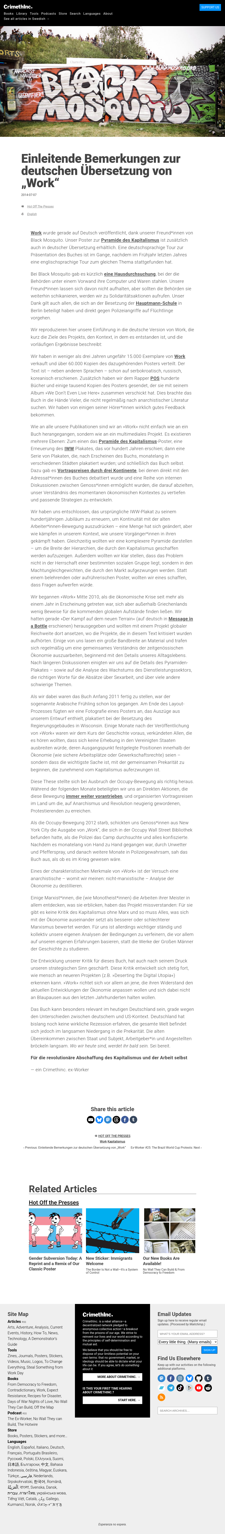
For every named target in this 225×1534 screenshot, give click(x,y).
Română (54, 1481)
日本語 (13, 1464)
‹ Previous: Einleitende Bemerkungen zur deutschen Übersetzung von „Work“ (74, 1147)
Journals (25, 1356)
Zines (12, 1356)
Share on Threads (116, 1119)
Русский (15, 1458)
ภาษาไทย (27, 1493)
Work (36, 233)
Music (26, 1361)
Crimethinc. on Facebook (171, 1378)
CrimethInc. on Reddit (208, 1388)
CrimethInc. (18, 7)
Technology (17, 1338)
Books (9, 13)
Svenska (37, 1487)
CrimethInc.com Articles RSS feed (161, 1397)
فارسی (26, 1476)
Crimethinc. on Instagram (180, 1378)
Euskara (60, 1470)
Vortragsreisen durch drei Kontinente (96, 470)
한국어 (39, 1481)
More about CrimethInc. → (119, 1377)
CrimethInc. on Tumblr (208, 1378)
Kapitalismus (116, 1141)
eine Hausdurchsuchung (130, 274)
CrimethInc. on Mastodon (161, 1378)
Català (31, 1498)
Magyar (45, 1470)
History (26, 1333)
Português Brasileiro (40, 1453)
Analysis (41, 1327)
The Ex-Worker (20, 1418)
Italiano (42, 1447)
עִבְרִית (13, 1493)
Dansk (51, 1487)
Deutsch (57, 1447)
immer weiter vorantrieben (94, 796)
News (53, 1333)
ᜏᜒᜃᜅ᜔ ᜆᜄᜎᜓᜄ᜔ (49, 1504)
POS (155, 378)
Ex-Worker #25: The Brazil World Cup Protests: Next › (166, 1147)
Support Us (210, 7)
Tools (34, 13)
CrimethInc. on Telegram (171, 1388)
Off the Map (44, 1407)
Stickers (55, 1356)
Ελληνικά (43, 1458)
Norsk (30, 1504)
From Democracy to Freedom (32, 1384)
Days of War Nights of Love (30, 1401)
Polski (28, 1458)
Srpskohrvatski (20, 1481)
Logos (37, 1361)
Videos (13, 1361)
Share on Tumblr (133, 1119)
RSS (24, 1322)
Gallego (52, 1498)
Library (21, 13)
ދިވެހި (41, 1498)
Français (15, 1453)
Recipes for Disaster (44, 1396)
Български (30, 1464)
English (32, 214)
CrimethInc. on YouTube (199, 1388)
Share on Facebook (125, 1119)
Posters (41, 1356)
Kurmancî (16, 1504)
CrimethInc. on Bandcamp (161, 1388)
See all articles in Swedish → (27, 19)
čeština (31, 1470)
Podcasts (48, 13)
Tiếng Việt (16, 1498)
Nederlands (42, 1476)
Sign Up (209, 1350)
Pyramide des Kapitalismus (130, 240)
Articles (14, 1321)
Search (75, 13)
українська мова (51, 1493)
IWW (69, 448)
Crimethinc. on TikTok (180, 1388)
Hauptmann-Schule (156, 303)
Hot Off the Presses (40, 206)
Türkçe (13, 1476)
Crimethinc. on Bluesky (189, 1378)
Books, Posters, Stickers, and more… (37, 1436)
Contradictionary (21, 1390)
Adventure (24, 1327)
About (108, 13)
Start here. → (129, 1400)
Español (28, 1447)
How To (40, 1333)
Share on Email (91, 1119)
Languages (92, 13)
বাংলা (24, 1487)
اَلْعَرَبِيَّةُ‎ (13, 1487)
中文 (45, 1464)
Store (63, 13)
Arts (11, 1327)
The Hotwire (27, 1424)
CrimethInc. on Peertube (189, 1388)
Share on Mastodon (108, 1119)
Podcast (14, 1413)
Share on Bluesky (99, 1119)
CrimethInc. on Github (199, 1378)
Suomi (57, 1458)
